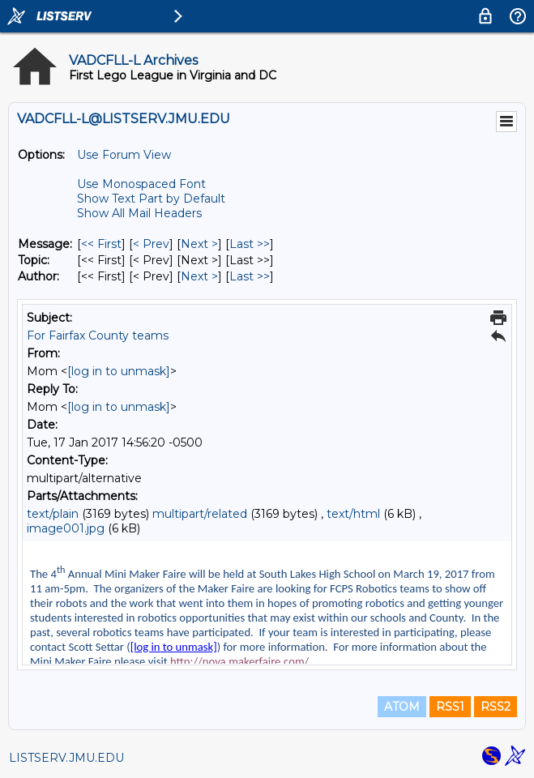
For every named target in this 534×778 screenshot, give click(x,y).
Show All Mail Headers (139, 213)
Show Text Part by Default (151, 198)
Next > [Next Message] (199, 244)
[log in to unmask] (118, 371)
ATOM (402, 706)
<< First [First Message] (101, 244)
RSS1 (450, 706)
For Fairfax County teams (98, 335)
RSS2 (496, 706)
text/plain (53, 514)
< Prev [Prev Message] (151, 244)
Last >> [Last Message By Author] (249, 276)
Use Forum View (124, 154)
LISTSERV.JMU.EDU (66, 757)
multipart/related (199, 514)
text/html (353, 514)
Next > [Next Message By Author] (199, 276)
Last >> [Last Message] (249, 244)
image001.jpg (66, 528)
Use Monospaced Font (141, 184)
